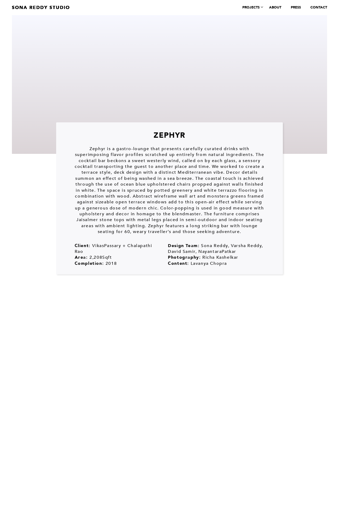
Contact (318, 7)
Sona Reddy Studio (41, 8)
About (275, 7)
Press (296, 7)
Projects (251, 7)
